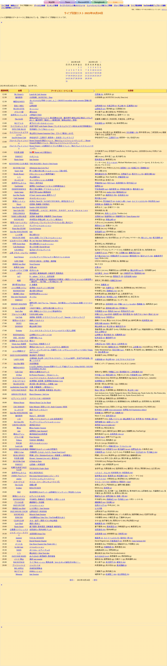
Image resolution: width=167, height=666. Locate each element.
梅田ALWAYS (19, 101)
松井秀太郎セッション (38, 294)
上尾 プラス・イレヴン (19, 253)
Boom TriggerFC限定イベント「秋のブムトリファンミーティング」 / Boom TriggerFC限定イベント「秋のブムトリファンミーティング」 (59, 141)
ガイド (15, 5)
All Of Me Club (19, 168)
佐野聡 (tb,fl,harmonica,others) (135, 410)
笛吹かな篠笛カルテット (39, 372)
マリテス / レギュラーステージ (42, 479)
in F (18, 276)
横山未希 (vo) (100, 326)
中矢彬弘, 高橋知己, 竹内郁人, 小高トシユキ (47, 499)
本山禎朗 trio (34, 177)
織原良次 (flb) (111, 195)
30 (81, 78)
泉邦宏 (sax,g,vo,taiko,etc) (105, 425)
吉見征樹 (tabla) (130, 276)
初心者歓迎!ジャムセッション (41, 244)
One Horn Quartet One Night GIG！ (43, 544)
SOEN (18, 550)
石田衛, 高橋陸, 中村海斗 (39, 204)
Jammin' (19, 538)
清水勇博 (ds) (103, 352)
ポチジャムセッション (38, 443)
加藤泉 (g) (105, 285)
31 (66, 81)
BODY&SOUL (19, 335)
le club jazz (19, 547)
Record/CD (83, 2)
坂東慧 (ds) (117, 314)
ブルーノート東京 (19, 314)
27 (74, 78)
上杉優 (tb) (137, 347)
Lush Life (19, 446)
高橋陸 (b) (108, 204)
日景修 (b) (99, 94)
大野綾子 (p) (126, 174)
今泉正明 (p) (112, 106)
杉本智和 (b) (116, 473)
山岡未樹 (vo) (100, 106)
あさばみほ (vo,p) (102, 556)
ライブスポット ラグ (18, 126)
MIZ (19, 492)
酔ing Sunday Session (37, 428)
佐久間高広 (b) (123, 574)
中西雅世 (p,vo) (101, 311)
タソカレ (33, 297)
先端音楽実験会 (35, 568)
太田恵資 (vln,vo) (117, 434)
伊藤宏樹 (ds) (123, 177)
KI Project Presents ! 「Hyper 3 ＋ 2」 (44, 375)
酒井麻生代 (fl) (101, 174)
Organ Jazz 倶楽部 (19, 344)
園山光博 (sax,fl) (137, 270)
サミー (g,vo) (112, 162)
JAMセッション (35, 571)
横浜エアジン (18, 434)
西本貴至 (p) (100, 159)
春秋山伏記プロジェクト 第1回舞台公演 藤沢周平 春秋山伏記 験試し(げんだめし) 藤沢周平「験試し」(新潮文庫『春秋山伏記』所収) (61, 119)
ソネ (19, 419)
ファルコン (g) (125, 446)
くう (19, 177)
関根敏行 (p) (100, 449)
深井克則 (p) (111, 416)
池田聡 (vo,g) (100, 317)
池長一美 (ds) (122, 496)
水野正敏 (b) (111, 496)
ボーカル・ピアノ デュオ (39, 550)
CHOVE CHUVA (19, 425)
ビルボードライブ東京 (19, 241)
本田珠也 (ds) (127, 473)
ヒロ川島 (98, 508)
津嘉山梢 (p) (111, 219)
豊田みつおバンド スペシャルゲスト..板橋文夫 (49, 347)
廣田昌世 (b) (134, 256)
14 (76, 73)
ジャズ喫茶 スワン (18, 288)
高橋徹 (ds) (144, 168)
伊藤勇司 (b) (120, 216)
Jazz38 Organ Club (19, 137)
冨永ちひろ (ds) (146, 256)
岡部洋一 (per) (125, 482)
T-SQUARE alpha (36, 314)
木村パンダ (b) (110, 213)
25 (69, 78)
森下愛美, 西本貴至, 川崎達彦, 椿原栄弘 (45, 526)
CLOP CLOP (19, 520)
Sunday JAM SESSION (38, 207)
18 (69, 76)
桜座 (19, 280)
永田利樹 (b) (121, 183)
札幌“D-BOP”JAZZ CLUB (19, 468)
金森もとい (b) (112, 422)
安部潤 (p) (110, 317)
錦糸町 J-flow (19, 294)
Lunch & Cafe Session (37, 94)
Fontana (19, 330)
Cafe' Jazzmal (19, 198)
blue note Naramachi (19, 297)
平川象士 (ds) (152, 452)
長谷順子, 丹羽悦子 (37, 355)
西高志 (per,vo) (114, 311)
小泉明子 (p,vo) (101, 253)
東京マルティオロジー (38, 410)
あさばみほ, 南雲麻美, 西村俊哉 (42, 556)
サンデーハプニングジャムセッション (45, 422)
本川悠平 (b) (111, 562)
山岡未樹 (33, 106)
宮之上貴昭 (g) (101, 332)
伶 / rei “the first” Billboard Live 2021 (43, 241)
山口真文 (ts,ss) (101, 273)
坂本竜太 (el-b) (101, 476)
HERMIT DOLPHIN (19, 304)
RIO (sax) (111, 183)
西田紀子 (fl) (118, 276)
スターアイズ (18, 482)
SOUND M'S (19, 219)
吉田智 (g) (114, 482)
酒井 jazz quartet (35, 559)
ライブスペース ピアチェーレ (19, 133)
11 (69, 73)
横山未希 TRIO (35, 326)
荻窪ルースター (19, 320)
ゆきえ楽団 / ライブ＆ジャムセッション (45, 238)
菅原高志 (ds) (139, 273)
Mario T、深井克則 (37, 416)
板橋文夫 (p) (113, 347)
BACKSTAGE (18, 562)
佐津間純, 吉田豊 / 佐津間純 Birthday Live (46, 381)
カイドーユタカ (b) (139, 201)
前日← (72, 580)
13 (74, 73)
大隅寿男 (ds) (120, 335)
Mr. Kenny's (18, 94)
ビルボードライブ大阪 (19, 270)
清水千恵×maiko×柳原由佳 (40, 192)
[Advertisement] (78, 42)
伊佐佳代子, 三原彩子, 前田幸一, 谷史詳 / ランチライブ (51, 137)
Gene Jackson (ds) (139, 541)
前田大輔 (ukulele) (102, 323)
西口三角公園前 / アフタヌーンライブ (44, 189)
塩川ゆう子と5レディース (39, 250)
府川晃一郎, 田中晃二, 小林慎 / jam (43, 384)
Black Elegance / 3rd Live (39, 394)
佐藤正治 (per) (116, 280)
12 (71, 73)
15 (78, 73)
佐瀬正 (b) (135, 168)
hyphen (19, 488)
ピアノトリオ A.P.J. (37, 496)
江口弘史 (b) (141, 452)
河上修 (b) (122, 106)
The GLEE (19, 119)
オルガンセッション (37, 198)
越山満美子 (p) (129, 419)
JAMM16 (33, 253)
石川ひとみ (34, 270)
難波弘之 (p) (100, 496)
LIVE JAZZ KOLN (18, 390)
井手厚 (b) (140, 419)
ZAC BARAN (18, 407)
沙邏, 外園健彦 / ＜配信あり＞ (41, 387)
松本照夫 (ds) (147, 320)
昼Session (33, 112)
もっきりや (18, 410)
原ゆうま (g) (153, 314)
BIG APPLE (19, 568)
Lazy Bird (19, 523)
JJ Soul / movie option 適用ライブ (42, 195)
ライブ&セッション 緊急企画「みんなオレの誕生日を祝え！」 (55, 562)
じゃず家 (19, 235)
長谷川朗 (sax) (118, 350)
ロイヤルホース (19, 378)
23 (81, 76)
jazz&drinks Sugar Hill (19, 387)
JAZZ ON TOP (19, 505)
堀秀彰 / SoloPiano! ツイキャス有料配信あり (47, 186)
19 (71, 76)
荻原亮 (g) (112, 476)
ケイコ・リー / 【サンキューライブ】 (44, 482)
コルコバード (18, 225)
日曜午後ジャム (35, 338)
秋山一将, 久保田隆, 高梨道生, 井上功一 (45, 390)
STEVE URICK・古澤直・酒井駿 (42, 261)
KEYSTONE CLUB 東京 (19, 164)
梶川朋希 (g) (158, 238)
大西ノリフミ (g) (115, 419)
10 (66, 73)
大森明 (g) (110, 288)
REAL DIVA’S (19, 455)
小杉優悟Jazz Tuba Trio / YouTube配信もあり (47, 517)
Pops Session (34, 437)
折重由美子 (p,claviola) (119, 256)
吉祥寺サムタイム (19, 183)
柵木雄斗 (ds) (138, 189)
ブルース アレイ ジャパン (18, 141)
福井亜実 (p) (114, 189)
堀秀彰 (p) (99, 186)
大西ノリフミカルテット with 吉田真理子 (46, 419)
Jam (30, 232)
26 (71, 78)
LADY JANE (19, 359)
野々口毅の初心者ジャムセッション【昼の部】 (48, 171)
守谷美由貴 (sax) (101, 189)
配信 (136, 5)
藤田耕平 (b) (111, 338)
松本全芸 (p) (100, 338)
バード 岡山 (19, 559)
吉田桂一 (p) (125, 168)
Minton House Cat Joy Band (40, 403)
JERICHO (19, 517)
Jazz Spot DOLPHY (18, 347)
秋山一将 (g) (100, 390)
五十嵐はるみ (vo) (102, 256)
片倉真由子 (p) (116, 541)
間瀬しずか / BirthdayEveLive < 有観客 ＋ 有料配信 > (50, 455)
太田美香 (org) (100, 534)
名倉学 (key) (100, 437)
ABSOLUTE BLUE (18, 394)
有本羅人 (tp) (111, 297)
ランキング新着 (52, 5)
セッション (34, 109)
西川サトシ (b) (138, 174)
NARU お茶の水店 (18, 216)
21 (76, 76)
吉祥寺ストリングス (19, 115)
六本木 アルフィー (18, 476)
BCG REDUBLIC (36, 473)
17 (66, 76)
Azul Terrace (19, 257)
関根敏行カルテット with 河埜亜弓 (43, 449)
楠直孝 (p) (99, 538)
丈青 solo (33, 267)
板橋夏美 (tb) (100, 523)
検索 (5, 5)
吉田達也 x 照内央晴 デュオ (40, 529)
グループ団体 (121, 5)
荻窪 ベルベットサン (18, 222)
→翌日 (94, 580)
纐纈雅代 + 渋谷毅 (36, 502)
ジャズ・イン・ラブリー (19, 534)
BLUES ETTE (18, 109)
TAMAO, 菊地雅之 (36, 440)
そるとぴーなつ (19, 381)
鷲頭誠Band (34, 213)
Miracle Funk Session (37, 514)
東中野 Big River (19, 285)
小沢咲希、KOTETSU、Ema (40, 97)
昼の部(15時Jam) (36, 291)
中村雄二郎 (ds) (151, 419)
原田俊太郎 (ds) (112, 308)
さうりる (19, 544)
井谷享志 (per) (154, 201)
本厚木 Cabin (19, 267)
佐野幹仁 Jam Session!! (38, 431)
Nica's (19, 204)
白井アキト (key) (140, 314)
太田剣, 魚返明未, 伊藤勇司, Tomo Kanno (45, 216)
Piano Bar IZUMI (19, 228)
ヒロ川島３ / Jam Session (39, 508)
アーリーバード (19, 565)
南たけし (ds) (146, 238)
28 (76, 78)
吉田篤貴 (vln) (111, 304)
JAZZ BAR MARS (19, 556)
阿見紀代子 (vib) (127, 311)
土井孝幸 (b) (122, 344)
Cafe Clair (19, 372)
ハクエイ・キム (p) (102, 473)
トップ (10, 8)
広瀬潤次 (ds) (132, 106)
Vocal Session (34, 264)
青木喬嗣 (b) (122, 565)
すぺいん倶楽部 (19, 308)
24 (66, 78)
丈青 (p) (98, 267)
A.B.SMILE (18, 250)
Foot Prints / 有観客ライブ (39, 344)
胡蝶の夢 (33, 485)
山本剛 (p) (99, 335)
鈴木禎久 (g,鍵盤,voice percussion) (108, 410)
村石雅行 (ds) (122, 476)
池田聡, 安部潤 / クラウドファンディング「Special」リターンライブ (57, 317)
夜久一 (32, 341)
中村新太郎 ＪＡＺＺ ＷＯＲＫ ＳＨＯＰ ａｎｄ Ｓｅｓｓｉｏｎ (58, 210)
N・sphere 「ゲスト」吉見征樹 (42, 276)
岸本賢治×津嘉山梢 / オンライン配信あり (46, 219)
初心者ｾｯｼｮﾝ (34, 235)
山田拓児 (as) (100, 109)
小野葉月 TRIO (35, 115)
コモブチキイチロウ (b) (125, 359)
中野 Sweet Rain (19, 244)
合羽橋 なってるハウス (19, 341)
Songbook (99, 2)
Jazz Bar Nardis (19, 195)
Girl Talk (19, 317)
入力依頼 (39, 5)
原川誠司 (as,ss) (124, 449)
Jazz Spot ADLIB (19, 207)
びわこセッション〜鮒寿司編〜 (42, 174)
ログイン (164, 9)
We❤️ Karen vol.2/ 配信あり (40, 152)
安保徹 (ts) (99, 413)
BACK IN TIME (19, 238)
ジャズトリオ (34, 565)
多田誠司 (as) (100, 232)
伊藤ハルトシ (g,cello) (127, 304)
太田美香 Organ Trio (37, 534)
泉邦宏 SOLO (34, 425)
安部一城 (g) (111, 344)
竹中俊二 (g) (100, 375)
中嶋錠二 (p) (113, 372)
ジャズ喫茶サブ (19, 351)
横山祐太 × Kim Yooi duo (39, 553)
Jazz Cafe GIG (18, 210)
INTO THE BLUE (19, 129)
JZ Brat (19, 375)
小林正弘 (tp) (100, 344)
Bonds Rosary (19, 174)
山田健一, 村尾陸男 (37, 464)
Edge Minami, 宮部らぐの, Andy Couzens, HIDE (48, 407)
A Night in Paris (35, 461)
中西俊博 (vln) (136, 375)
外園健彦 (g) (108, 387)
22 (78, 76)
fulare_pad (33, 323)
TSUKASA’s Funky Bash (39, 468)
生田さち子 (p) (101, 505)
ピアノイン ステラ (18, 398)
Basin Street (18, 159)
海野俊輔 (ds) (100, 422)
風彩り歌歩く (34, 523)
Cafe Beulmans (19, 247)
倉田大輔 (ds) (149, 174)
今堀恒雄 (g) (100, 359)
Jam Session (34, 159)
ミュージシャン (99, 5)
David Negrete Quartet (38, 541)
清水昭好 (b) (124, 372)
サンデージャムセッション (40, 225)
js (30, 300)
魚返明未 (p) (109, 216)
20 (74, 76)
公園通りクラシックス (19, 529)
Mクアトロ (18, 123)
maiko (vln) (111, 192)
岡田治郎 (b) (111, 375)
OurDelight (19, 186)
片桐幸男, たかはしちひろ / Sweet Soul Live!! (47, 452)
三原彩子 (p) (113, 137)
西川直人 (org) (100, 198)
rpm (18, 431)
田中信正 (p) (131, 183)
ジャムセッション (36, 505)
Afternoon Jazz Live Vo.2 (39, 168)
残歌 (31, 446)
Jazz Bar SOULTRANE (19, 232)
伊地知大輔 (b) (126, 189)
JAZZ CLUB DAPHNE (19, 355)
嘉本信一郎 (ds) (126, 538)
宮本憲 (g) (108, 488)
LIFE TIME (18, 261)
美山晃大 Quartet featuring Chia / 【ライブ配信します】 (51, 133)
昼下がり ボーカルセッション (41, 123)
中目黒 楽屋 (19, 152)
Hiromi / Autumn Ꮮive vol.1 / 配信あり (44, 458)
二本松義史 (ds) (136, 372)
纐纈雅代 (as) (100, 502)
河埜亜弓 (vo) (111, 449)
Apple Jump (18, 192)
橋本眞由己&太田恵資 (38, 434)
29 (78, 78)
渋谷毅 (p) (110, 502)
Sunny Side (19, 171)
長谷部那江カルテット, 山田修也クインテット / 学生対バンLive (55, 492)
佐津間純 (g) (100, 381)
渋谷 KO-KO (19, 338)
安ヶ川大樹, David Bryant (39, 247)
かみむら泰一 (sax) (123, 201)
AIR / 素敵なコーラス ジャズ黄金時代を (45, 311)
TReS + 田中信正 (36, 183)
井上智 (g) (111, 326)
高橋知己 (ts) (111, 291)
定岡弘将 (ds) (100, 297)
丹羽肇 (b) (123, 308)
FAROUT (19, 156)
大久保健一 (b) (132, 132)
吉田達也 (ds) (100, 529)
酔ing (19, 428)
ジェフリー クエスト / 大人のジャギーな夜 (46, 378)
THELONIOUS (19, 213)
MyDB (52, 2)
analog (18, 479)
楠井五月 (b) (121, 326)
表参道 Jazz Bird (18, 264)
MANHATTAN (19, 291)
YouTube (155, 5)
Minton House (18, 403)
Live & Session (35, 228)
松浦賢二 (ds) (111, 574)
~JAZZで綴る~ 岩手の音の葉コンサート (46, 308)
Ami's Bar (19, 311)
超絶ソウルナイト (36, 320)
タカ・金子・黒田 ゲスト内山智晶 (43, 520)
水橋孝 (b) (119, 413)
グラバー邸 (18, 112)
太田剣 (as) (99, 216)
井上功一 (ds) (133, 390)
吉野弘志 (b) (136, 449)
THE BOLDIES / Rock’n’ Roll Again (43, 164)
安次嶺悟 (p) (100, 123)
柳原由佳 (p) (121, 192)
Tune (67, 2)
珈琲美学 (19, 97)
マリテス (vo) (100, 479)
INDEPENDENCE (19, 189)
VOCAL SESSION (36, 538)
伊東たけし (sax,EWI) (103, 314)
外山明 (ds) (110, 359)
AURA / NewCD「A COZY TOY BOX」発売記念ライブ (51, 201)
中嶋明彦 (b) (109, 547)
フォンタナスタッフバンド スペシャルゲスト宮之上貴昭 (52, 330)
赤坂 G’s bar (19, 452)
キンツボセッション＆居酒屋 (41, 180)
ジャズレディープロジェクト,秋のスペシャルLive (49, 257)
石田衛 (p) (99, 204)
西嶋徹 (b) (141, 304)
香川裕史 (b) (109, 335)
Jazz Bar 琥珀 (19, 363)
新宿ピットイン (19, 201)
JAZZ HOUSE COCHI (19, 511)
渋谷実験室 (34, 363)
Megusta (19, 574)
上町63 (19, 273)
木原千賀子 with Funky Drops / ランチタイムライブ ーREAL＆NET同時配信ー (61, 126)
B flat (19, 541)
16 (81, 73)
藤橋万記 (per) (134, 253)
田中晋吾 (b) (128, 314)
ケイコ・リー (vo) (102, 482)
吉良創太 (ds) (123, 195)
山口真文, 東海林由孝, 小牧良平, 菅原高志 (46, 273)
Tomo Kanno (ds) (132, 216)
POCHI (19, 443)
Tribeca (19, 440)
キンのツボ (18, 180)
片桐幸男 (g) (100, 452)
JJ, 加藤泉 (33, 285)
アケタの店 (18, 502)
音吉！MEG (19, 106)
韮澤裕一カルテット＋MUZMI (41, 288)
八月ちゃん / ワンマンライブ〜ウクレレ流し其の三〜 (51, 222)
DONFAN (19, 326)
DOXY (19, 323)
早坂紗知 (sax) (100, 183)
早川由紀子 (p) (109, 201)
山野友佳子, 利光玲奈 (38, 511)
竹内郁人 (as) (123, 499)
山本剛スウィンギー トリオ (40, 335)
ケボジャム (34, 156)
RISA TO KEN (35, 488)
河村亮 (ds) (122, 534)
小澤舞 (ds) (123, 253)
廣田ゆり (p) (100, 225)
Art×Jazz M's (19, 422)
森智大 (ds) (121, 562)
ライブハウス (72, 5)
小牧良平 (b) (128, 273)
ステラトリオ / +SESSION (40, 398)
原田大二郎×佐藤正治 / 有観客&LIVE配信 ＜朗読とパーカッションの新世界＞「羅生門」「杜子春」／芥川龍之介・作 (61, 280)
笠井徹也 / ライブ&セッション (41, 129)
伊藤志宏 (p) (113, 446)
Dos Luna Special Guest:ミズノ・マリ (44, 476)
